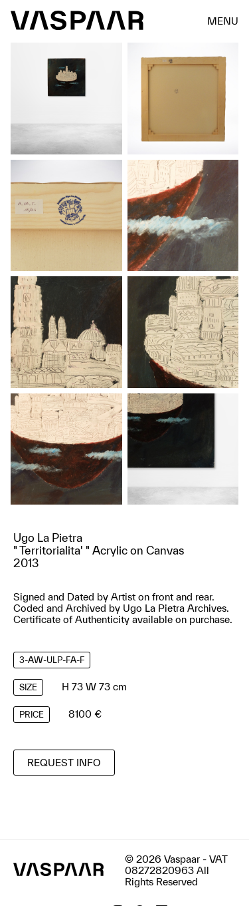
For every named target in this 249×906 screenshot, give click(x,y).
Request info (64, 762)
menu (222, 20)
